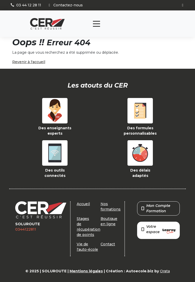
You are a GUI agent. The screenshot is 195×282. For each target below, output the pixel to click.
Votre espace (158, 229)
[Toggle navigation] (96, 24)
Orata (165, 271)
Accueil (83, 204)
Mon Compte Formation (155, 208)
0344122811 (25, 229)
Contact (108, 244)
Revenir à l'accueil (28, 62)
